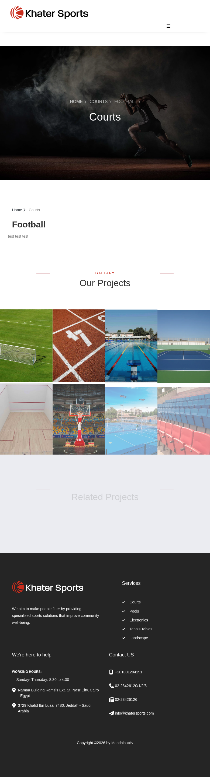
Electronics (135, 620)
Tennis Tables (137, 629)
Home (78, 101)
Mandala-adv (122, 743)
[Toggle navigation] (167, 26)
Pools (130, 611)
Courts (100, 101)
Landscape (135, 638)
